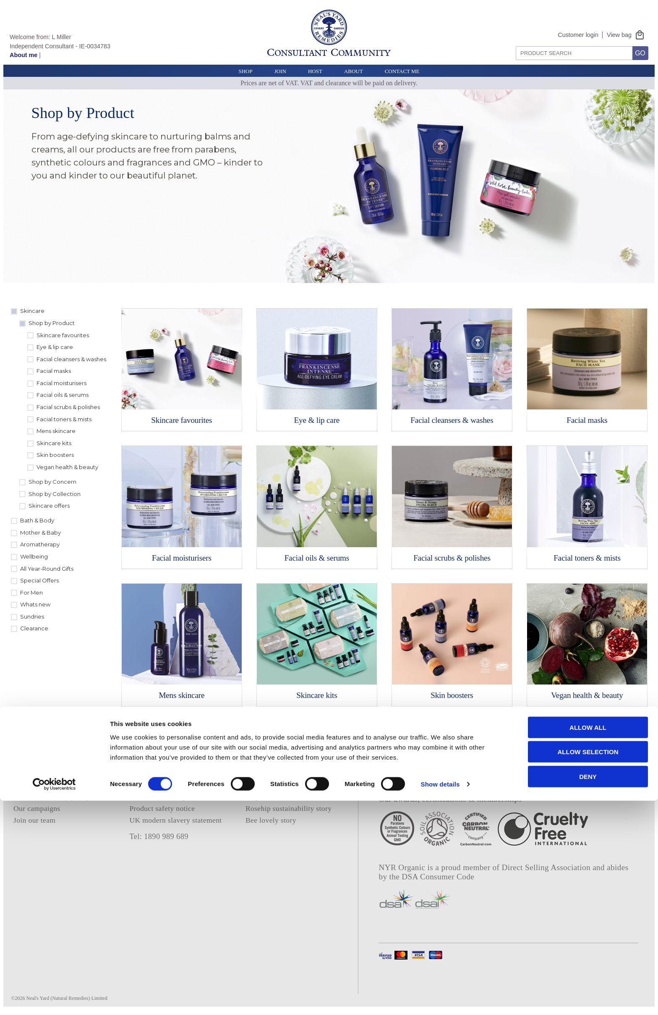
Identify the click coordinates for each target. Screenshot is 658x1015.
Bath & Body (37, 520)
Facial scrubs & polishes (68, 407)
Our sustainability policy (51, 796)
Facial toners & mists (64, 419)
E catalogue (263, 785)
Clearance (34, 628)
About (353, 71)
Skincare (32, 310)
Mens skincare (56, 431)
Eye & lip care (55, 347)
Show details (440, 998)
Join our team (34, 820)
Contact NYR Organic (163, 796)
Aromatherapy (40, 544)
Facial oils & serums (63, 394)
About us (27, 772)
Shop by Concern (52, 481)
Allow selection (588, 966)
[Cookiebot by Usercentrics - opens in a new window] (54, 998)
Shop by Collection (55, 493)
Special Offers (39, 580)
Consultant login (271, 772)
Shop (245, 71)
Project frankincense (277, 796)
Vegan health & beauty (67, 467)
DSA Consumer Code (438, 876)
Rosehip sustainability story (288, 808)
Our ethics (29, 785)
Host (315, 71)
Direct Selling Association (547, 867)
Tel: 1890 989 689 (158, 836)
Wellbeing (34, 556)
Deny (588, 990)
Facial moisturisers (61, 383)
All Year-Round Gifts (46, 568)
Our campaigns (36, 808)
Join (280, 71)
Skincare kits (54, 443)
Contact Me (402, 71)
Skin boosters (55, 454)
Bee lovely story (270, 820)
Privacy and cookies (160, 761)
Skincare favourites (63, 335)
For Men (31, 592)
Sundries (32, 616)
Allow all (587, 941)
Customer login (578, 34)
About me (23, 55)
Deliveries (145, 785)
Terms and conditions (162, 772)
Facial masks (54, 370)
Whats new (35, 604)
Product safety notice (162, 808)
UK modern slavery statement (175, 820)
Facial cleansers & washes (71, 359)
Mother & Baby (40, 532)
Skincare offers (49, 505)
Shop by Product (52, 323)
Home (22, 761)
